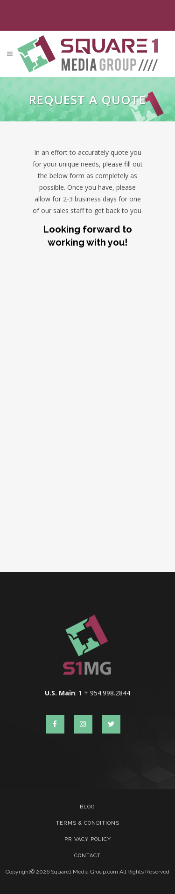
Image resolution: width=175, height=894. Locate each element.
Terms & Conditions (87, 823)
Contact (87, 856)
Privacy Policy (87, 839)
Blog (87, 807)
